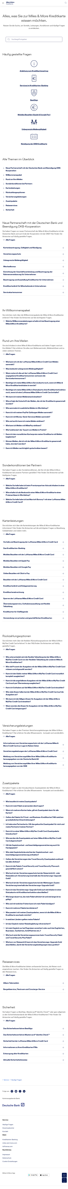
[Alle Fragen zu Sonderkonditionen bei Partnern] (8, 478)
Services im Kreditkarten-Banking (34, 85)
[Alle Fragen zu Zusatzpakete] (8, 794)
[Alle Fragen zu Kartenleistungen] (8, 534)
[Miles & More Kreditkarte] (19, 3)
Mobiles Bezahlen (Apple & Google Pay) (34, 114)
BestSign (34, 100)
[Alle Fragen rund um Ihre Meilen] (8, 354)
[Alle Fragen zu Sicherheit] (8, 1020)
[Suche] (66, 3)
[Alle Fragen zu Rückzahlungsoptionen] (8, 649)
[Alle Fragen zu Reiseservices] (8, 975)
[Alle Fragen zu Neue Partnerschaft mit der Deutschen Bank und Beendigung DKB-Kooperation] (8, 240)
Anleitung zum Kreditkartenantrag (34, 71)
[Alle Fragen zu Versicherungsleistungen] (8, 736)
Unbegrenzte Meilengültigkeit (34, 129)
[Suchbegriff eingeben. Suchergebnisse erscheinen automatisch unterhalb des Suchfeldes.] (37, 39)
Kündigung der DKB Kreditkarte (34, 144)
